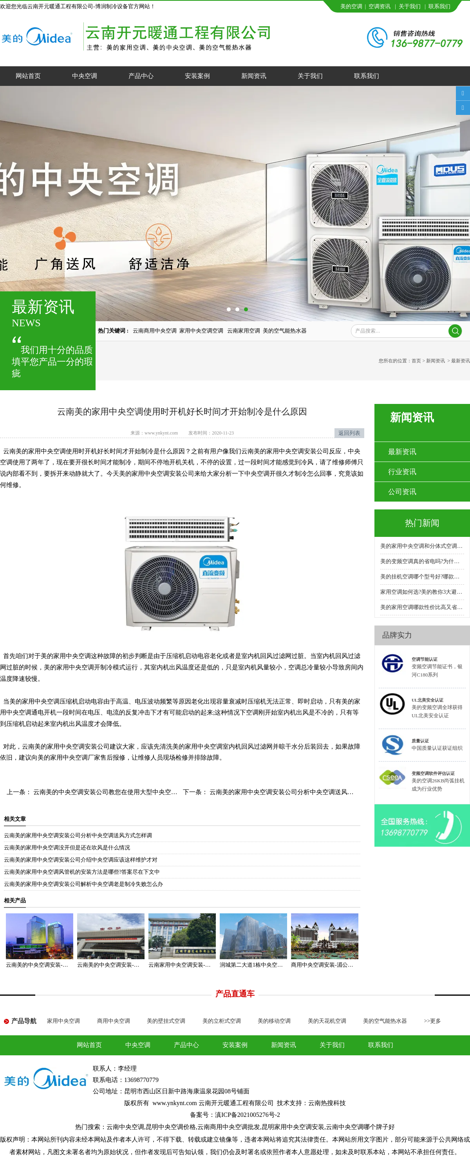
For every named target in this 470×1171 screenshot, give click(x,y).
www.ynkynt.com (161, 433)
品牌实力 (397, 635)
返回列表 (349, 433)
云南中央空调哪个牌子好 (360, 1127)
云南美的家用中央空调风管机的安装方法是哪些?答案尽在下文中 (82, 872)
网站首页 (28, 76)
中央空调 (84, 76)
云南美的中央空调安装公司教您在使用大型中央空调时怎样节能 (120, 792)
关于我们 (410, 6)
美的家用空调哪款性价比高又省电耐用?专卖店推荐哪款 (422, 607)
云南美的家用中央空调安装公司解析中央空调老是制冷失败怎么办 (83, 884)
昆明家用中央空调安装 (293, 1127)
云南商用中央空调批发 (228, 1127)
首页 (416, 361)
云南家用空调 (243, 331)
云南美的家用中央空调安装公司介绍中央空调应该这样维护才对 (80, 860)
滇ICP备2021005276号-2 (247, 1114)
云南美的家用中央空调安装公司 (66, 746)
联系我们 (439, 6)
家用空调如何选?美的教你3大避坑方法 (422, 592)
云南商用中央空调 (155, 331)
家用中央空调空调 (202, 331)
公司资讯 (402, 492)
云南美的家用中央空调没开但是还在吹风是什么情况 (67, 848)
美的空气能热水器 (285, 331)
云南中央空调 (125, 1127)
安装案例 (197, 76)
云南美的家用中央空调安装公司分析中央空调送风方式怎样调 (293, 792)
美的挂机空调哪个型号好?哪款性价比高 (422, 577)
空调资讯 (379, 6)
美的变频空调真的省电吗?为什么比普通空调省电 (422, 561)
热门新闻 (422, 523)
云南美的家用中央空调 (34, 451)
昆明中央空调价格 (171, 1127)
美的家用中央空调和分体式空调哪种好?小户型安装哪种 (422, 546)
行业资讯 (402, 472)
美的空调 (351, 6)
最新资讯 (402, 452)
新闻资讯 (253, 76)
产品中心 (141, 76)
